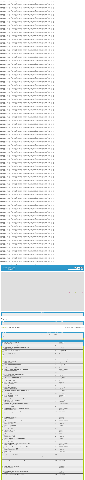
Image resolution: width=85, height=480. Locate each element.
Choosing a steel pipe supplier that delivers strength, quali (16, 453)
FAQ (73, 292)
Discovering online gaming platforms (11, 342)
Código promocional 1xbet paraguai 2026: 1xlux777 (14, 474)
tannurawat (63, 350)
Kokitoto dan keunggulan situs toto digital (12, 440)
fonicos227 (8, 348)
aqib (7, 345)
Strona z (73, 327)
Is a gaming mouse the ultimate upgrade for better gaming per (16, 408)
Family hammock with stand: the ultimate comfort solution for (16, 359)
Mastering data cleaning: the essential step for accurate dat (16, 372)
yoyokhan (62, 451)
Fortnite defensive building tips (10, 417)
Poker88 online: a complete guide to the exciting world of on (16, 405)
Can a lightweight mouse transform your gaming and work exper (17, 398)
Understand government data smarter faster (13, 379)
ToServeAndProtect (64, 334)
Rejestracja (77, 292)
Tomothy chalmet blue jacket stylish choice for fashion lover (16, 347)
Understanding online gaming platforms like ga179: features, (16, 390)
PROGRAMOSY (11, 272)
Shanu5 (7, 375)
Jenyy (7, 343)
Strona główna (5, 272)
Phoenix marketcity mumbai (10, 422)
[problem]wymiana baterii (9, 435)
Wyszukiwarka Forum (79, 268)
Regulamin (70, 292)
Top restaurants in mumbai (9, 427)
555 (82, 327)
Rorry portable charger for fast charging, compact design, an (16, 446)
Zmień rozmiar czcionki (82, 272)
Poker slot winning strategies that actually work (13, 374)
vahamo (62, 364)
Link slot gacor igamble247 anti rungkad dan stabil (14, 385)
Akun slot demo (7, 451)
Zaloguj (82, 292)
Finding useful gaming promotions (11, 395)
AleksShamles (8, 388)
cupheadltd (8, 469)
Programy (15, 272)
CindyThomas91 (63, 347)
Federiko (62, 387)
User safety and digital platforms (10, 382)
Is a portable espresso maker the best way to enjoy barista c (16, 369)
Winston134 (63, 466)
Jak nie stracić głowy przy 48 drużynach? (12, 350)
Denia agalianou (7, 352)
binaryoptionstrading (64, 359)
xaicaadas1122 (63, 345)
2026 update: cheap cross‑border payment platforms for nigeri (16, 392)
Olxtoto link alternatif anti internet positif (12, 364)
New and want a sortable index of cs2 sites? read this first (16, 471)
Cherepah (7, 472)
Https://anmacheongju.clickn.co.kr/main (12, 400)
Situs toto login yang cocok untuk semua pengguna (14, 438)
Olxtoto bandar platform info (10, 361)
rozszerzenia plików (8, 333)
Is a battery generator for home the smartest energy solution (16, 460)
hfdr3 (62, 382)
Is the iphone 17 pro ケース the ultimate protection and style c (16, 411)
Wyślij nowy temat (4, 327)
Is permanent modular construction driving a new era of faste (16, 420)
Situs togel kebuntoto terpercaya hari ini (12, 377)
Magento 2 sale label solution (10, 387)
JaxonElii (7, 353)
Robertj (7, 334)
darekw (7, 436)
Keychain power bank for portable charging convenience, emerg (17, 443)
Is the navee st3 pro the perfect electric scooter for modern (16, 403)
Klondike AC (8, 380)
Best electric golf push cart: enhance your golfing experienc (16, 366)
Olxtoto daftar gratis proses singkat (11, 466)
